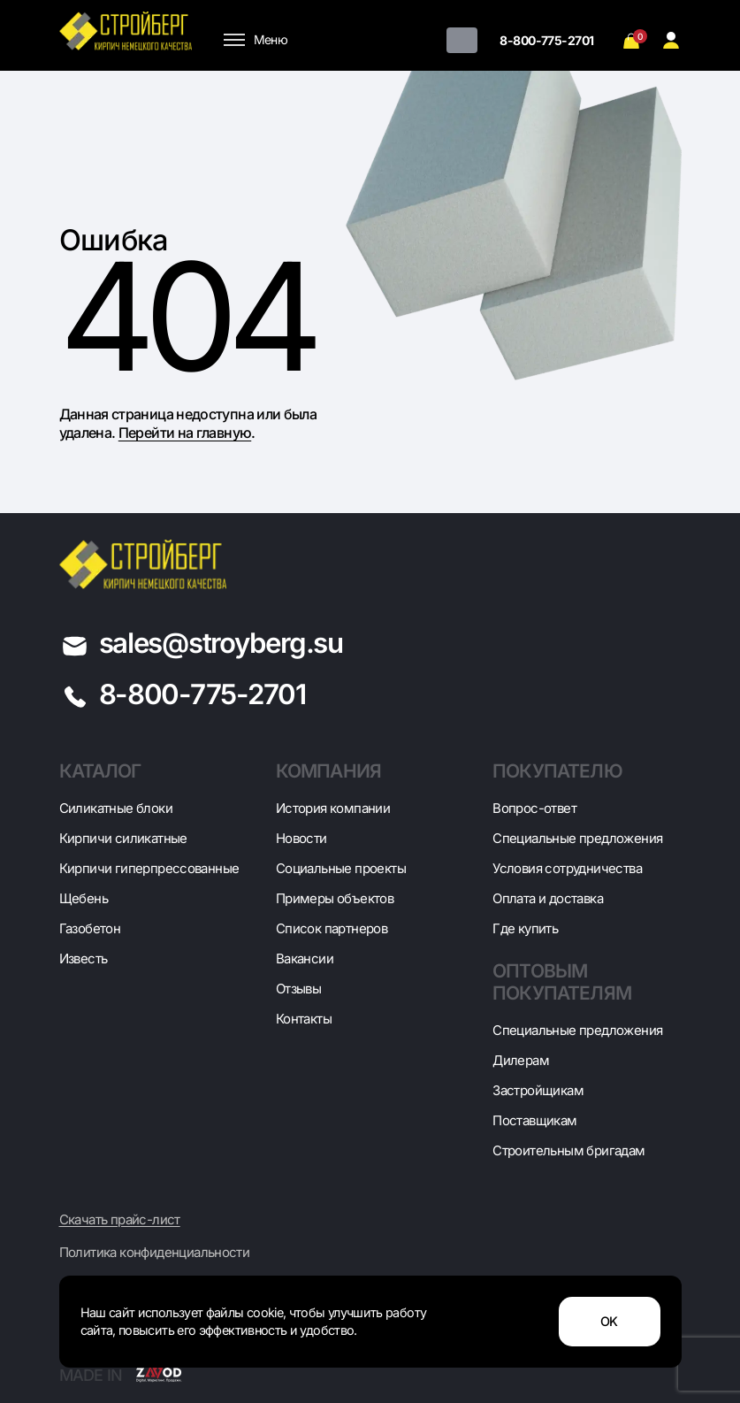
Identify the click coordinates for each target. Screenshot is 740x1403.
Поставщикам (534, 1120)
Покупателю (557, 771)
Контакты (304, 1018)
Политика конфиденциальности (154, 1253)
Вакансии (304, 958)
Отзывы (298, 988)
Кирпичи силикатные (123, 838)
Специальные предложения (577, 838)
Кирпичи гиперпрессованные (149, 868)
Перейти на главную (184, 432)
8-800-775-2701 (546, 40)
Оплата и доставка (547, 898)
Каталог (100, 771)
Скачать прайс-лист (119, 1220)
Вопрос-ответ (534, 808)
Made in (120, 1375)
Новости (301, 838)
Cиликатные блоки (115, 808)
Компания (328, 771)
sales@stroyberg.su (221, 643)
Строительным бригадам (568, 1150)
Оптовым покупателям (561, 982)
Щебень (83, 898)
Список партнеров (331, 928)
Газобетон (90, 928)
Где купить (525, 928)
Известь (83, 958)
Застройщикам (538, 1090)
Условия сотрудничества (567, 868)
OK (609, 1321)
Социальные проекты (341, 868)
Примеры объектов (334, 898)
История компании (333, 808)
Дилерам (520, 1060)
